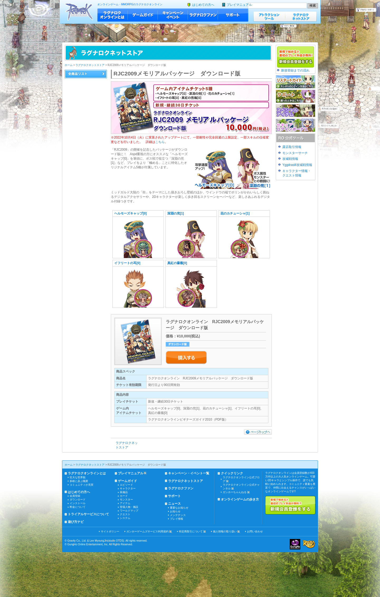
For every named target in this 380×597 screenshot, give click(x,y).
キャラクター (128, 488)
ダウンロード (78, 499)
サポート (233, 15)
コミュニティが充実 (81, 484)
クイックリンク (232, 473)
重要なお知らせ (179, 507)
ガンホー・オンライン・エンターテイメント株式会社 (295, 544)
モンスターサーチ (295, 153)
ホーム (69, 65)
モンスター (126, 499)
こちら (160, 142)
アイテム (125, 503)
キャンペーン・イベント (173, 15)
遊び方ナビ (76, 522)
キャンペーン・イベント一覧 (188, 473)
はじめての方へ (203, 5)
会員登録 (75, 495)
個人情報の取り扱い (225, 531)
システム (125, 518)
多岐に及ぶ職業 (79, 481)
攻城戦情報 (290, 159)
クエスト (125, 514)
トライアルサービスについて (88, 514)
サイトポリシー (110, 531)
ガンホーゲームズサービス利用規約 (147, 531)
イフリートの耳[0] (127, 263)
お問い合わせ (255, 531)
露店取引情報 (291, 147)
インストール (78, 503)
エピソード (126, 484)
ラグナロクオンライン (79, 12)
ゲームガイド (143, 15)
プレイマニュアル (239, 5)
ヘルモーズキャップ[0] (130, 213)
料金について (78, 506)
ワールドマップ (129, 510)
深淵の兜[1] (175, 213)
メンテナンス (178, 515)
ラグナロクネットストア (301, 16)
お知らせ (175, 511)
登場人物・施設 (129, 506)
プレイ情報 (176, 518)
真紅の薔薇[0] (177, 263)
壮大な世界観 (78, 477)
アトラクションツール (269, 16)
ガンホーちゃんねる (234, 492)
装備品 (124, 492)
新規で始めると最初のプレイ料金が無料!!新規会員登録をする (290, 505)
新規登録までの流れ (295, 70)
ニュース (174, 503)
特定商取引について (191, 531)
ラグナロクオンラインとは (112, 15)
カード (124, 495)
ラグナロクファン (203, 15)
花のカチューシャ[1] (235, 213)
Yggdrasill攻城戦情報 (297, 165)
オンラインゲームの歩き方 (240, 499)
